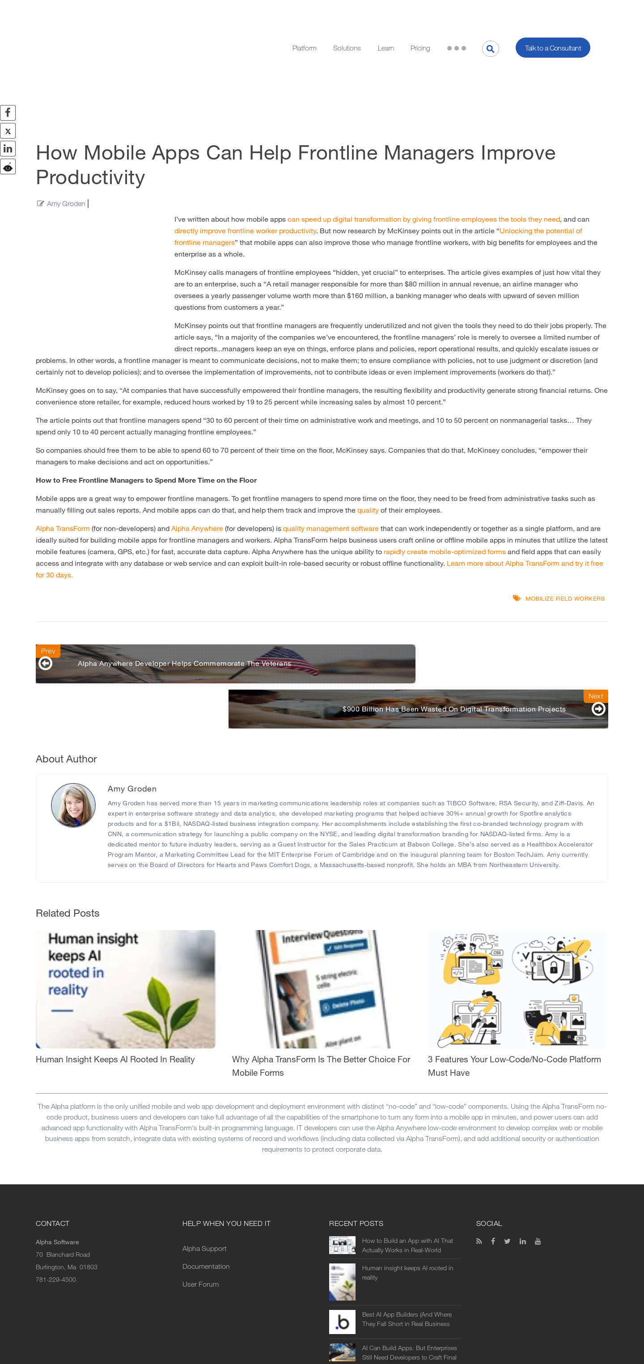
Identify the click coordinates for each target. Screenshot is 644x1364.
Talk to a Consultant (553, 13)
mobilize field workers (565, 530)
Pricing (420, 13)
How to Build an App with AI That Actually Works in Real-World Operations (407, 1150)
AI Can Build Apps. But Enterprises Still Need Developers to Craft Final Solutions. (409, 1257)
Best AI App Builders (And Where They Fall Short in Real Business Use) (407, 1224)
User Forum (200, 1189)
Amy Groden (66, 135)
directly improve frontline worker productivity (245, 162)
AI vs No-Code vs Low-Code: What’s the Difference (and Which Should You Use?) (407, 1284)
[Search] (490, 14)
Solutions (347, 13)
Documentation (206, 1171)
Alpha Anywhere (197, 460)
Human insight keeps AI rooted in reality (407, 1177)
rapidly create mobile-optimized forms (445, 483)
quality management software (331, 460)
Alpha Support (204, 1153)
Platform (304, 13)
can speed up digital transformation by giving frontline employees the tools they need (424, 151)
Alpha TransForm (63, 460)
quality (368, 442)
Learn (386, 13)
